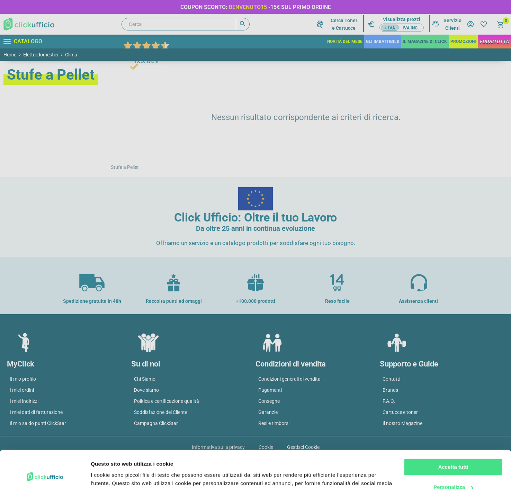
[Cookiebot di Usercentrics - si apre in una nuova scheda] (45, 475)
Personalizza (453, 452)
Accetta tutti (453, 432)
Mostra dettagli (109, 475)
